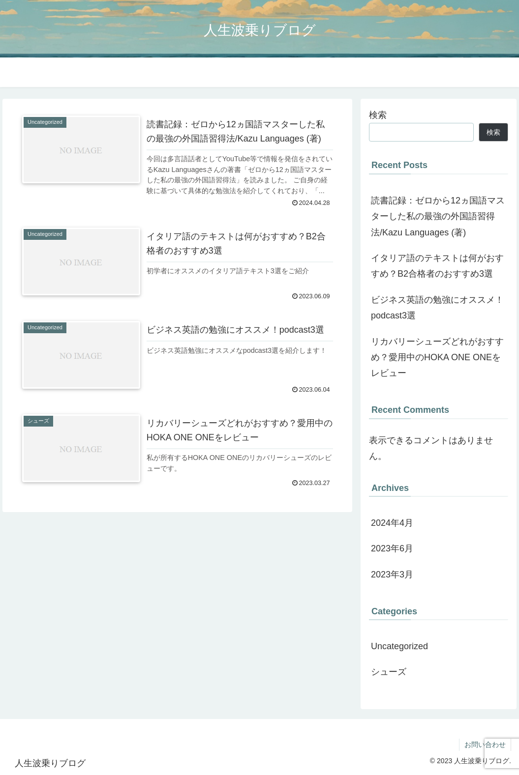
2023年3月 (392, 574)
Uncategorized (399, 646)
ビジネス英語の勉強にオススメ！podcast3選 (437, 307)
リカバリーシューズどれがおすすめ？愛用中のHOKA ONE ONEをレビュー (437, 357)
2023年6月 (392, 548)
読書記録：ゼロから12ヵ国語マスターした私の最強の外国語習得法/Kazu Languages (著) (438, 216)
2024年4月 (392, 523)
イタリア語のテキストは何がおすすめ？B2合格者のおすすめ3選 (437, 266)
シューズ (388, 672)
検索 (378, 115)
